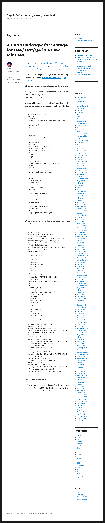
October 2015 (81, 125)
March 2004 (81, 346)
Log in (79, 493)
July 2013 (80, 157)
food (78, 448)
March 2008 (81, 249)
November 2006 (82, 281)
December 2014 (82, 134)
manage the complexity (51, 77)
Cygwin (79, 444)
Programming (82, 465)
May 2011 (80, 187)
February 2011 (81, 192)
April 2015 (80, 129)
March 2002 (81, 388)
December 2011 (82, 172)
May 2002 (80, 384)
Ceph (67, 66)
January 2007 (81, 277)
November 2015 (82, 123)
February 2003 (82, 371)
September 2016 (82, 106)
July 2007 (80, 264)
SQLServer (80, 471)
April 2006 (80, 294)
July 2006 (80, 290)
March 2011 (80, 189)
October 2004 (81, 331)
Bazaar (79, 435)
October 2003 (81, 356)
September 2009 (82, 215)
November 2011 (82, 174)
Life (78, 452)
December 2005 (82, 301)
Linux (8, 74)
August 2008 (81, 239)
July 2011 (80, 183)
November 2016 (82, 102)
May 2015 (80, 127)
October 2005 (81, 305)
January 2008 (81, 251)
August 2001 (81, 403)
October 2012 (81, 159)
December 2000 (82, 420)
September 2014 (82, 140)
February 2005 (82, 322)
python (79, 467)
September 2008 (82, 236)
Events (79, 446)
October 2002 (81, 373)
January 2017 (81, 100)
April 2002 (80, 386)
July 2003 (80, 363)
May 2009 (80, 219)
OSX (78, 463)
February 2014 (82, 151)
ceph (8, 77)
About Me (80, 38)
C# (78, 439)
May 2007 (80, 269)
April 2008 (80, 247)
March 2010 (81, 204)
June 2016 (80, 112)
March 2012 (81, 166)
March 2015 (81, 132)
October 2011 (81, 177)
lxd (12, 77)
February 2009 (82, 226)
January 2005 (81, 324)
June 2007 (80, 266)
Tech (78, 474)
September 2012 (82, 162)
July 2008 (80, 241)
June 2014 (80, 142)
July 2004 (80, 337)
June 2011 (80, 185)
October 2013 (81, 153)
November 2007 (82, 256)
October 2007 (81, 258)
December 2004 (82, 326)
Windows (80, 478)
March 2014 (81, 149)
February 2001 (82, 416)
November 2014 (82, 136)
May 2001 (80, 410)
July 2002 (80, 380)
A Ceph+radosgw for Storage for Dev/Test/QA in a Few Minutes (37, 49)
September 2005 (82, 307)
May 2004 (80, 341)
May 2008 (80, 245)
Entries (81, 495)
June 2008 (80, 243)
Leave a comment (13, 82)
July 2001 (80, 405)
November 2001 (82, 397)
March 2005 (81, 320)
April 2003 (80, 369)
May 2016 (80, 115)
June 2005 (80, 313)
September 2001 (82, 401)
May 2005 (80, 316)
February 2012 (82, 168)
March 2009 (81, 224)
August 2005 (81, 309)
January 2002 (81, 393)
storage (17, 79)
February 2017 (81, 97)
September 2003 (82, 358)
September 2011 (82, 179)
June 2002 (80, 382)
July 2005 (80, 311)
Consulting (80, 442)
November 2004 (82, 328)
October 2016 (81, 104)
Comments (82, 497)
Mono (79, 459)
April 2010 (80, 202)
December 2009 (82, 211)
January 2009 (81, 228)
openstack (10, 79)
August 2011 (81, 181)
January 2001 (81, 418)
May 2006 (80, 292)
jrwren (9, 68)
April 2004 (80, 343)
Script (79, 469)
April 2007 (80, 271)
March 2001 (81, 414)
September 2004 (82, 333)
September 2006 (82, 286)
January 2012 (81, 170)
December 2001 (82, 395)
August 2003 (81, 361)
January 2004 (81, 350)
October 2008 (81, 234)
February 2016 (81, 121)
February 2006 (82, 296)
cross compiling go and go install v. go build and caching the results (87, 60)
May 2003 (80, 367)
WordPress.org (82, 499)
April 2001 (80, 412)
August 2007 (81, 262)
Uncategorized (82, 476)
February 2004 (82, 348)
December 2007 (82, 254)
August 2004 (81, 335)
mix (78, 456)
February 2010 (82, 207)
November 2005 (82, 303)
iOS (78, 450)
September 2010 (82, 196)
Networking (81, 461)
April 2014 (80, 147)
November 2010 (82, 194)
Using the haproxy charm (85, 55)
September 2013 (82, 155)
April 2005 (80, 318)
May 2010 (80, 200)
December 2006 (82, 279)
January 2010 (81, 209)
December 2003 (82, 352)
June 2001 (80, 408)
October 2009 (81, 213)
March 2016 (81, 119)
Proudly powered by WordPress (41, 513)
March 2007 (81, 273)
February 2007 (82, 275)
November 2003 (82, 354)
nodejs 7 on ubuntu (83, 74)
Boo (78, 437)
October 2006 (81, 284)
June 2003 (80, 365)
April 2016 (80, 117)
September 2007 (82, 260)
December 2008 (82, 230)
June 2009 (80, 217)
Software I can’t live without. (86, 41)
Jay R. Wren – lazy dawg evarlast (31, 15)
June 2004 (80, 339)
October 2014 (81, 138)
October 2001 (81, 399)
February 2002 (82, 390)
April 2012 (80, 164)
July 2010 (80, 198)
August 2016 (81, 108)
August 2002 (81, 378)
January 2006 (81, 298)
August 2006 (81, 288)
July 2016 (80, 110)
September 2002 (82, 376)
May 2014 (80, 144)
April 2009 (80, 221)
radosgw (38, 69)
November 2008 (82, 232)
